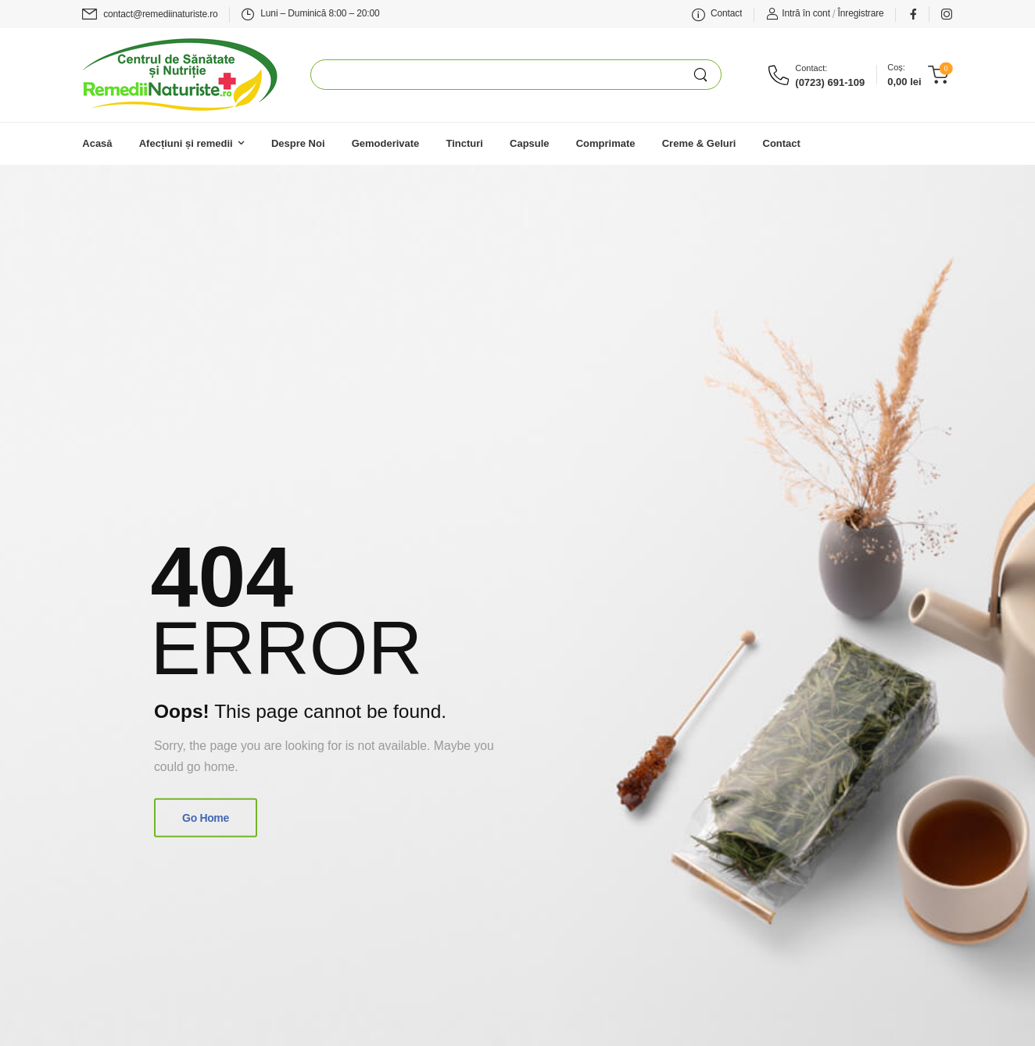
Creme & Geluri (699, 143)
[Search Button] (707, 74)
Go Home (205, 818)
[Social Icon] (913, 14)
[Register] (861, 13)
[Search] (502, 74)
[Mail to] (149, 14)
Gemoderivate (386, 143)
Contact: (811, 68)
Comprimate (606, 143)
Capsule (530, 143)
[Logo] (180, 74)
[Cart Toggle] (917, 75)
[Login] (798, 13)
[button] (953, 976)
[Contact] (781, 75)
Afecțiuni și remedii (186, 143)
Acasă (97, 143)
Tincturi (464, 143)
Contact (781, 143)
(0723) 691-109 (830, 82)
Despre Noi (298, 143)
